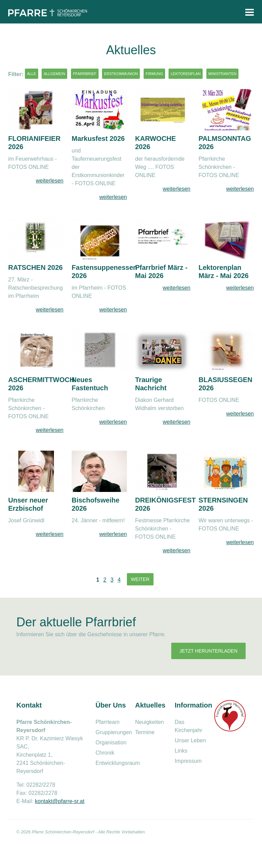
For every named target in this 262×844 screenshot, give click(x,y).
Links (181, 751)
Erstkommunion (121, 74)
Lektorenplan (186, 74)
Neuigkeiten (149, 722)
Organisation (111, 742)
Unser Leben (190, 740)
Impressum (188, 761)
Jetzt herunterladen (208, 651)
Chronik (105, 753)
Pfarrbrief (85, 74)
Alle (31, 74)
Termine (145, 732)
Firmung (154, 74)
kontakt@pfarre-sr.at (59, 801)
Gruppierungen (114, 732)
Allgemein (54, 74)
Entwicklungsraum (118, 763)
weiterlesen (49, 181)
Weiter (140, 579)
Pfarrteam (107, 722)
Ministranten (222, 74)
